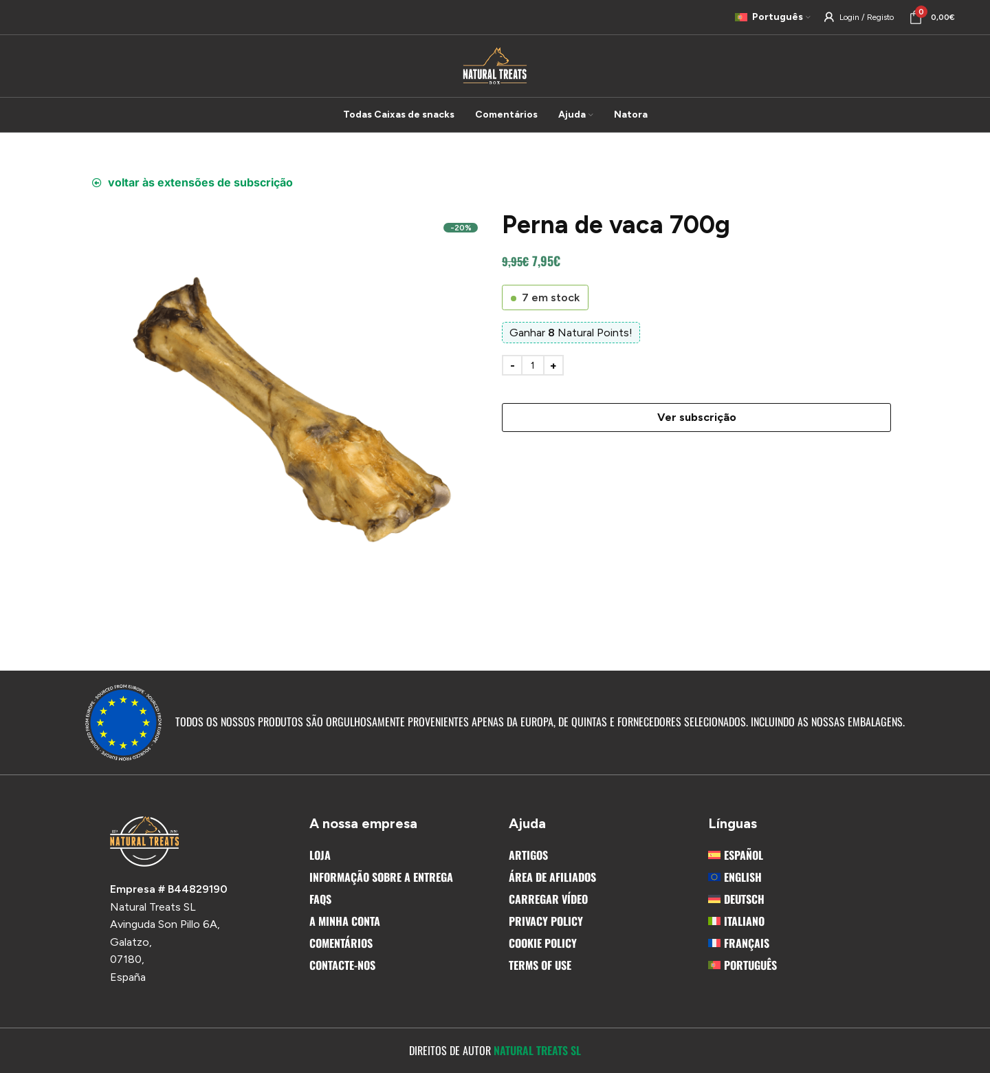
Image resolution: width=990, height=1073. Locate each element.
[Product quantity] (532, 365)
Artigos (528, 855)
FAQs (320, 899)
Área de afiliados (552, 877)
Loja (320, 855)
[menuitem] (794, 855)
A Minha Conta (344, 921)
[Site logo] (495, 65)
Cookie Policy (543, 943)
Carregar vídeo (548, 899)
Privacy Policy (546, 921)
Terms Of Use (540, 965)
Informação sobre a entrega (381, 877)
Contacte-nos (342, 965)
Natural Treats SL (537, 1050)
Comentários (341, 943)
